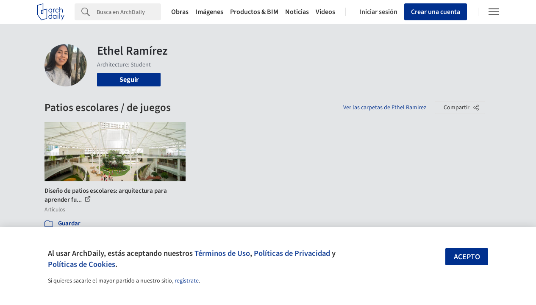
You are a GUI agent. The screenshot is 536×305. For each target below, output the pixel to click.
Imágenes (209, 11)
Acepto (467, 257)
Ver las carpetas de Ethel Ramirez (384, 108)
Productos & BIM (254, 11)
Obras (180, 11)
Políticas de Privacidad (292, 253)
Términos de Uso (222, 253)
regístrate (187, 281)
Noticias (297, 11)
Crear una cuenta (435, 12)
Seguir (129, 79)
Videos (325, 11)
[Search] (129, 11)
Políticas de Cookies (81, 264)
